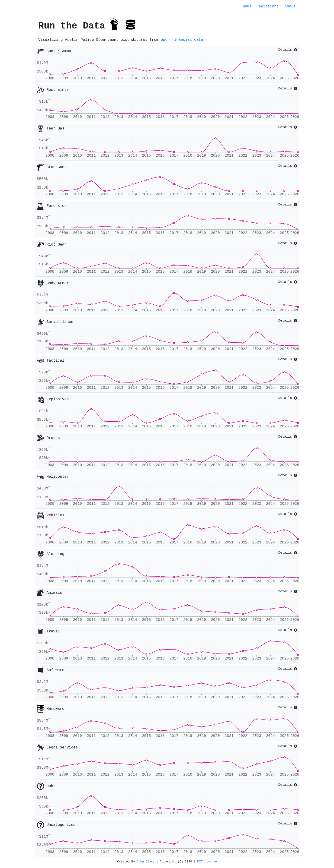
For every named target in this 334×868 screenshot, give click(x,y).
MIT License (207, 861)
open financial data (182, 40)
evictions (269, 6)
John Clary (145, 861)
